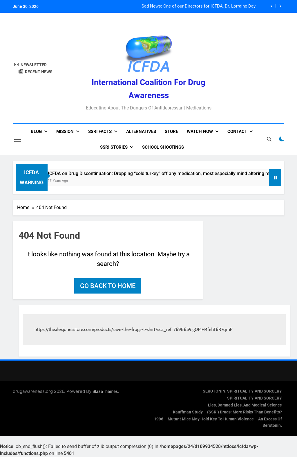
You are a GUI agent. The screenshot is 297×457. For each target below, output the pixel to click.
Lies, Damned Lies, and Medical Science (245, 405)
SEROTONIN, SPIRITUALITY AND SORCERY (242, 391)
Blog (36, 131)
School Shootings (163, 147)
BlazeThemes (105, 391)
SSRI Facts (100, 131)
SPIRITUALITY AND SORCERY (254, 398)
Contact (237, 131)
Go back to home (107, 285)
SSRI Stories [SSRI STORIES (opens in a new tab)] (114, 147)
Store (171, 131)
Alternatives (141, 131)
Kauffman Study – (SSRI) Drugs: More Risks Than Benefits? (227, 412)
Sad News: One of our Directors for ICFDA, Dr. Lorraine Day (199, 6)
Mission (65, 131)
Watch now (200, 131)
